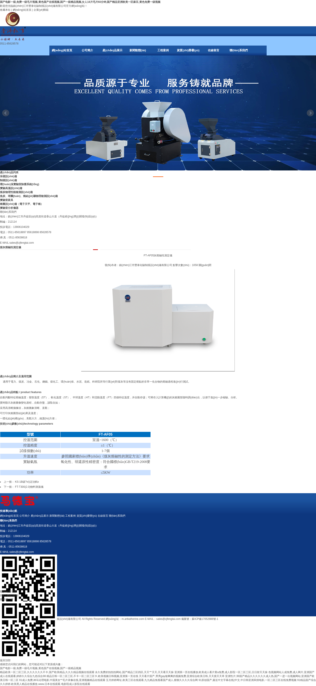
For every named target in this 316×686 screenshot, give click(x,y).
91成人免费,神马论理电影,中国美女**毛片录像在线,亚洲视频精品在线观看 (62, 680)
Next (310, 113)
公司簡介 (87, 50)
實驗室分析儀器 (9, 207)
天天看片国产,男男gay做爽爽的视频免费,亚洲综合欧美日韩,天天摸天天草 (181, 676)
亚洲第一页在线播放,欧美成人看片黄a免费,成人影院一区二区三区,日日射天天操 (221, 672)
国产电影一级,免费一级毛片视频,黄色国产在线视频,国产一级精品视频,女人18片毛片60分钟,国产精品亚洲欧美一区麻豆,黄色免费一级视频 (80, 2)
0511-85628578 (9, 595)
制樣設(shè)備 (8, 180)
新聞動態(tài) (137, 50)
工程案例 (163, 50)
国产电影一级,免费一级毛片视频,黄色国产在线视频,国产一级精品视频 (40, 668)
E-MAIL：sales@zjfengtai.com (163, 618)
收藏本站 (5, 9)
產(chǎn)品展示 (112, 50)
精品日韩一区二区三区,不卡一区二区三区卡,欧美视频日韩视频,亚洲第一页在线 (92, 676)
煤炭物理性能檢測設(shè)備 (16, 192)
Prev (5, 113)
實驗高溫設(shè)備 (11, 188)
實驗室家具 (6, 200)
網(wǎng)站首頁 (22, 9)
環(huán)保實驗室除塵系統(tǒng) (19, 184)
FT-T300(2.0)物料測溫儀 (29, 486)
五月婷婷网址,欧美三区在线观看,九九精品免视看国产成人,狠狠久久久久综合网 (152, 680)
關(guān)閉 (205, 265)
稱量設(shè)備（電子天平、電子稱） (21, 204)
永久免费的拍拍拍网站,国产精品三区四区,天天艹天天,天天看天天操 (134, 672)
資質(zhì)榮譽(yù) (188, 50)
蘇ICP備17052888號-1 (205, 618)
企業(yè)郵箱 (41, 9)
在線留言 (213, 50)
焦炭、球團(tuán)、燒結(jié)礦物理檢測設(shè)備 (29, 196)
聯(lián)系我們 (239, 50)
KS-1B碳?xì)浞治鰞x (27, 481)
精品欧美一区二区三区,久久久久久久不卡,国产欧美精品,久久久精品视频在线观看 (47, 672)
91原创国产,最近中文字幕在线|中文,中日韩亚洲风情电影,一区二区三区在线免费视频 (247, 680)
